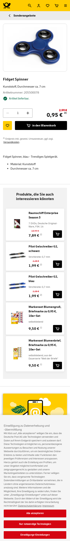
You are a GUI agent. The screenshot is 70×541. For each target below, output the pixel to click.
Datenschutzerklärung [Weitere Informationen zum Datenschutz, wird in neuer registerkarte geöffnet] (29, 507)
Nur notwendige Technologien (35, 525)
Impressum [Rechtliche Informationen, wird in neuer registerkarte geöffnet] (48, 507)
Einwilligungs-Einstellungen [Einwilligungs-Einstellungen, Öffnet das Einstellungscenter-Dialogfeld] (35, 536)
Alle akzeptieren (35, 515)
